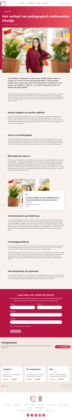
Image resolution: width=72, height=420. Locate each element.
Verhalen (38, 3)
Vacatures (21, 3)
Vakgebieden (30, 3)
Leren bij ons (45, 3)
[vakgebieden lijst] (36, 369)
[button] (25, 3)
